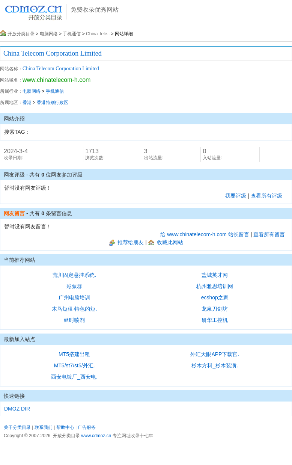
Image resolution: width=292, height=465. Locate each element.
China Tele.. (98, 33)
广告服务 (87, 427)
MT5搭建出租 (74, 354)
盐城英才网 (215, 275)
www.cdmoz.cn (96, 435)
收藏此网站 (165, 242)
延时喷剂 (74, 320)
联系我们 (44, 427)
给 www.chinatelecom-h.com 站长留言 (204, 234)
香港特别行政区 (52, 102)
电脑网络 (49, 33)
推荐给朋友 (126, 242)
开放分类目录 (21, 33)
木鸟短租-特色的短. (74, 309)
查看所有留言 (269, 234)
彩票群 (74, 286)
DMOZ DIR (17, 409)
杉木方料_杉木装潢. (214, 365)
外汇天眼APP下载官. (214, 354)
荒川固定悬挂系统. (74, 275)
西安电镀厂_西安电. (74, 377)
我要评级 (235, 196)
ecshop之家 (215, 297)
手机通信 (72, 33)
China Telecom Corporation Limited (52, 53)
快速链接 (14, 396)
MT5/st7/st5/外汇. (74, 365)
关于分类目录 (17, 427)
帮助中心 (65, 427)
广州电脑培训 (74, 297)
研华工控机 (215, 320)
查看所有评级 (266, 196)
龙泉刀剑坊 (215, 309)
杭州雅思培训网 (214, 286)
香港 (27, 102)
